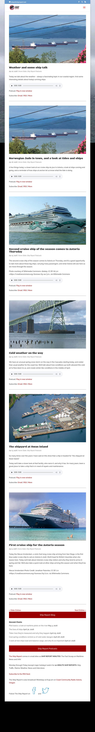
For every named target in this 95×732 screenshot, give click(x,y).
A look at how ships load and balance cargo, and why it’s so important (36, 641)
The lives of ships (16, 629)
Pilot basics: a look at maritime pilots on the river (28, 626)
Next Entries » (80, 610)
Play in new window (24, 91)
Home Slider (23, 71)
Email (20, 96)
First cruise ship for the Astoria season (36, 545)
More (30, 96)
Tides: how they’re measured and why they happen (29, 633)
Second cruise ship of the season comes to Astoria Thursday (44, 250)
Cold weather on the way (26, 353)
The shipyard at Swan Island (28, 446)
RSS (25, 96)
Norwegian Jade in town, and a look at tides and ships (46, 158)
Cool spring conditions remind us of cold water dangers (31, 637)
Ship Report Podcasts (34, 71)
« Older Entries (15, 610)
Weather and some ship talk (28, 67)
